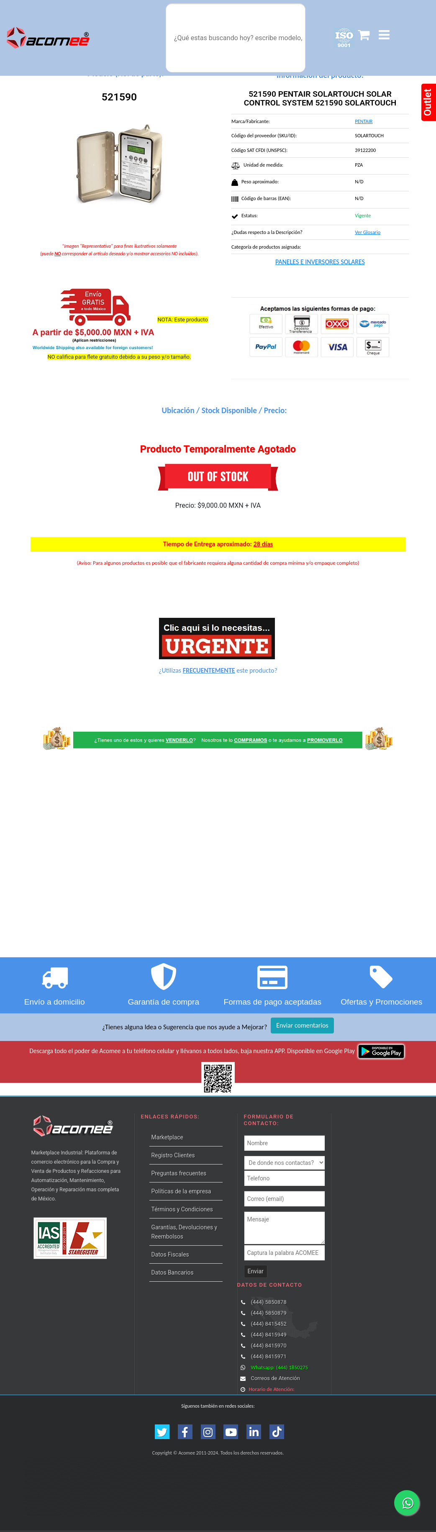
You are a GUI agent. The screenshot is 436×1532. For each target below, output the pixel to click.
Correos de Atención (275, 1378)
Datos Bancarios (172, 1272)
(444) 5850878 (268, 1302)
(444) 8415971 (268, 1356)
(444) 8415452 (268, 1324)
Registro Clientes (173, 1155)
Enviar (256, 1271)
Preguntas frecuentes (179, 1173)
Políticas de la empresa (181, 1191)
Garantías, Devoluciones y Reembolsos (184, 1232)
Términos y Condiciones (182, 1209)
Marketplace (167, 1137)
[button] (384, 35)
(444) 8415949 (268, 1335)
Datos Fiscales (170, 1254)
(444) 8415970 (268, 1345)
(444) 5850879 (268, 1313)
